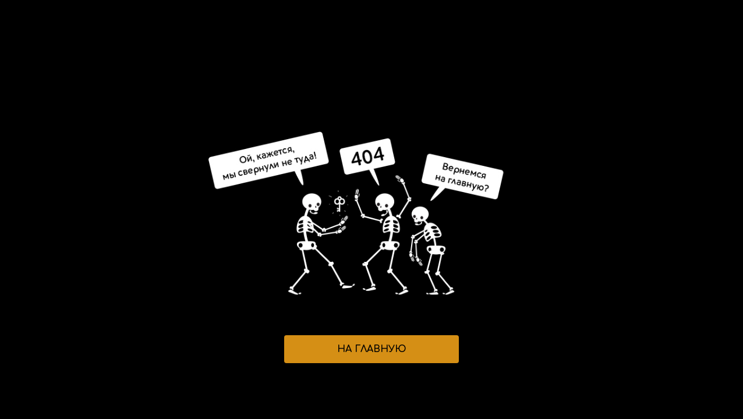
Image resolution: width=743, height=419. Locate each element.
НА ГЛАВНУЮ (371, 349)
